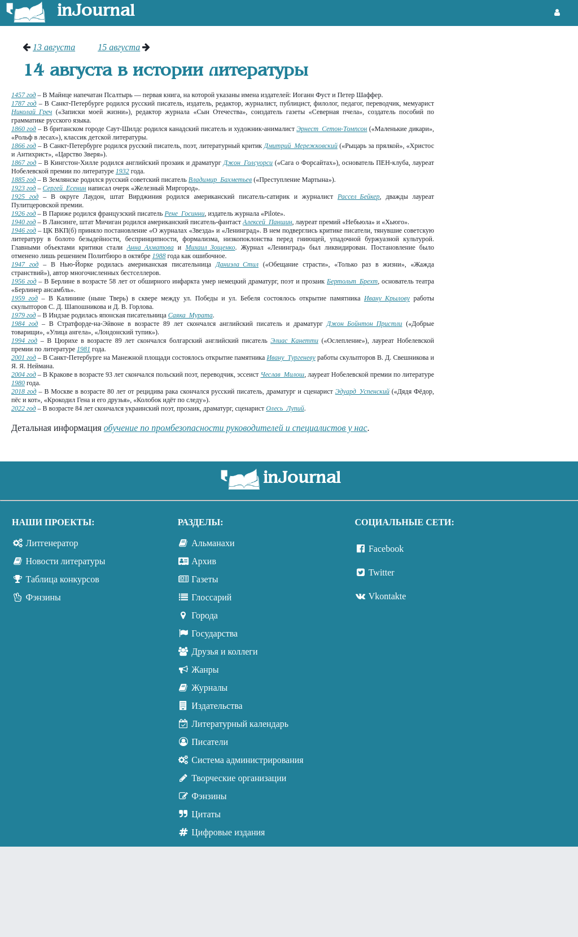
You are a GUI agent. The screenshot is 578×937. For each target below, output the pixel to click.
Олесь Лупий (285, 408)
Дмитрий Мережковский (301, 146)
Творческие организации (238, 778)
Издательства (216, 706)
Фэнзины (43, 597)
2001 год (23, 357)
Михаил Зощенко (210, 247)
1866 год (23, 146)
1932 (122, 171)
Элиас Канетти (294, 341)
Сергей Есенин (64, 188)
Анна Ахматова (149, 247)
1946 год (23, 230)
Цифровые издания (228, 832)
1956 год (23, 281)
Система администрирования (247, 760)
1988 (159, 256)
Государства (214, 633)
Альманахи (212, 543)
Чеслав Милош (282, 374)
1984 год (24, 324)
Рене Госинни (185, 213)
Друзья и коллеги (224, 651)
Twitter (382, 572)
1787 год (24, 103)
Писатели (209, 742)
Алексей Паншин (267, 222)
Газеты (204, 579)
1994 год (24, 341)
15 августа (119, 47)
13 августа (54, 47)
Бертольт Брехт (352, 281)
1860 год (23, 129)
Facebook (386, 549)
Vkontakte (387, 596)
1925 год (24, 197)
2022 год (23, 408)
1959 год (24, 298)
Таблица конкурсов (62, 579)
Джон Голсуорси (248, 163)
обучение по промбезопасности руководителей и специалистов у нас (235, 428)
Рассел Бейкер (359, 197)
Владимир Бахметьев (220, 180)
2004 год (23, 374)
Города (204, 615)
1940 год (23, 222)
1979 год (23, 315)
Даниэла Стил (237, 264)
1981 (83, 349)
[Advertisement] (512, 84)
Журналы (209, 687)
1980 (18, 383)
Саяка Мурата (190, 315)
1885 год (23, 180)
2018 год (24, 391)
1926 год (23, 213)
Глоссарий (211, 597)
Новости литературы (66, 561)
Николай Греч (31, 112)
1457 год (23, 95)
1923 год (23, 188)
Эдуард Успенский (362, 391)
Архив (203, 561)
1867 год (23, 163)
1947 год (24, 264)
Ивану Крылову (387, 298)
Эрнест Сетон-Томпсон (331, 129)
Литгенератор (52, 543)
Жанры (204, 669)
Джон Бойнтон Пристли (364, 324)
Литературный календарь (239, 724)
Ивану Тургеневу (290, 357)
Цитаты (206, 814)
